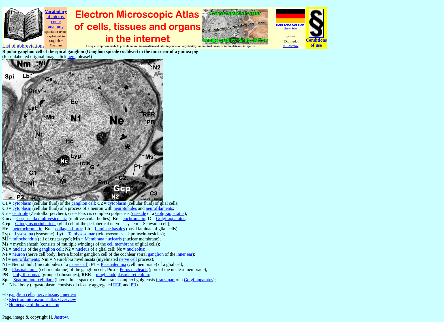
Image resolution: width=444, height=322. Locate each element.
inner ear (184, 254)
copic (56, 21)
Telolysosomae (81, 233)
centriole (20, 213)
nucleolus (135, 249)
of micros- (55, 16)
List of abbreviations (23, 46)
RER (117, 284)
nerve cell (128, 259)
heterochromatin (27, 228)
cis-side (139, 213)
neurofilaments (159, 208)
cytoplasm (22, 203)
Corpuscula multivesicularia (41, 218)
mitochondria (25, 238)
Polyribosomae (26, 274)
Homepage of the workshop (34, 304)
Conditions (316, 40)
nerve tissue (47, 294)
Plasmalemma (113, 264)
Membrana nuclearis (103, 238)
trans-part (166, 279)
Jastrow (61, 317)
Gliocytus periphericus (35, 223)
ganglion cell (83, 203)
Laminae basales (110, 228)
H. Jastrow (290, 46)
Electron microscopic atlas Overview (42, 299)
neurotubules (125, 208)
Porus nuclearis (134, 269)
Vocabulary (56, 11)
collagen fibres (68, 228)
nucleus (20, 249)
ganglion (156, 254)
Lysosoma (24, 233)
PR (133, 284)
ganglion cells (21, 294)
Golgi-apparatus (169, 213)
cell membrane (120, 244)
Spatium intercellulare (33, 279)
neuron (18, 254)
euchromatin (134, 218)
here (72, 56)
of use (316, 45)
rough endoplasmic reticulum (122, 274)
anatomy (56, 26)
